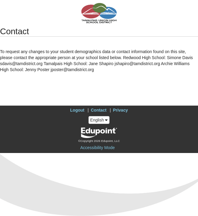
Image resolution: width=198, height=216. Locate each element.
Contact (98, 110)
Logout (77, 110)
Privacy (120, 110)
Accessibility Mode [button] (97, 147)
